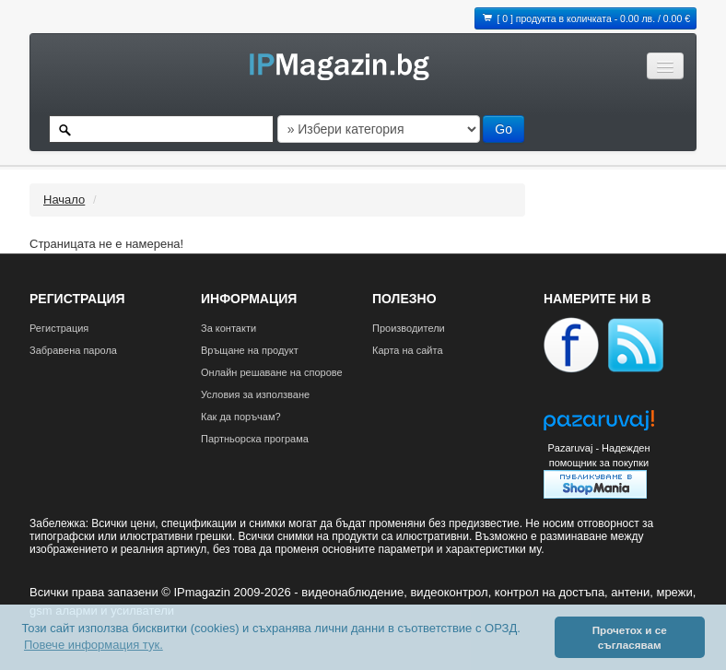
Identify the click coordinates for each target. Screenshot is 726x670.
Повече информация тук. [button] (93, 645)
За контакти (228, 328)
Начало (64, 199)
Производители (408, 328)
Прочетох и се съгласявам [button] (629, 637)
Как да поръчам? (241, 416)
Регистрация (58, 328)
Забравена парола (73, 350)
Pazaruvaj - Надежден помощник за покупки (598, 455)
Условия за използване (255, 394)
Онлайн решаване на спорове (272, 372)
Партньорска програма (255, 438)
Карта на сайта (407, 350)
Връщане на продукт (250, 350)
